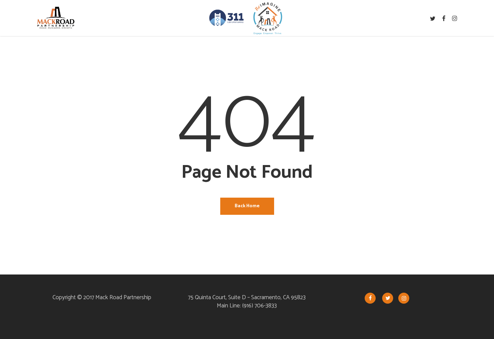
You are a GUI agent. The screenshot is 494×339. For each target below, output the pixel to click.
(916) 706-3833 (259, 306)
